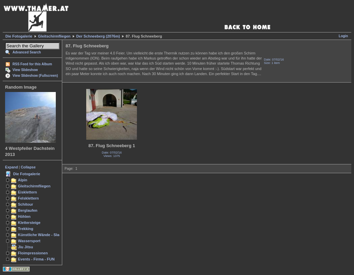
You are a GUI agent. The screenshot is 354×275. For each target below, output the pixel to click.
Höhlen (24, 216)
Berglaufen (28, 210)
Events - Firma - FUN (36, 259)
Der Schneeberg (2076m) (98, 36)
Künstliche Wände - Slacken (43, 235)
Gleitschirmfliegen (54, 36)
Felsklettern (28, 198)
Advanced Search (27, 52)
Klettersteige (29, 223)
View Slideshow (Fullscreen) (35, 75)
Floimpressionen (33, 253)
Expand (11, 167)
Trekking (25, 229)
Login (343, 36)
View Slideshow (25, 70)
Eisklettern (27, 192)
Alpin (22, 180)
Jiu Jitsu (25, 247)
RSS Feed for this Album (32, 64)
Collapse (28, 167)
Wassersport (29, 241)
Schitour (25, 204)
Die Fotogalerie (18, 36)
